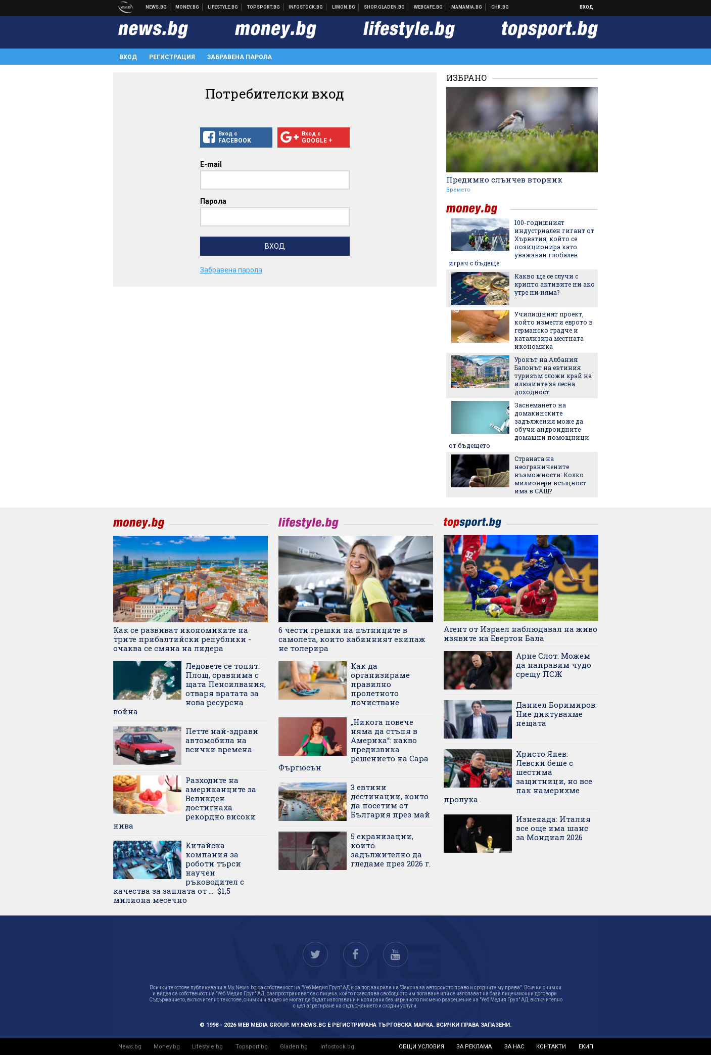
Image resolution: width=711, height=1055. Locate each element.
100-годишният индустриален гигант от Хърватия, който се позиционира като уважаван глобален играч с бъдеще (521, 242)
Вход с (236, 137)
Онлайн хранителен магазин (384, 7)
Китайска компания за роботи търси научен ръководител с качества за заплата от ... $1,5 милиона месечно (178, 872)
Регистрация (172, 57)
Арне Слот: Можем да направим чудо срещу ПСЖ (553, 664)
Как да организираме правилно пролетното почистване (380, 684)
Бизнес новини (187, 7)
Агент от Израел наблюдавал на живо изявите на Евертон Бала (520, 633)
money (478, 209)
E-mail (211, 164)
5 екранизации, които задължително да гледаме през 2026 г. (391, 850)
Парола (213, 201)
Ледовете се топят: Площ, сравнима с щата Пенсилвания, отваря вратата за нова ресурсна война (189, 688)
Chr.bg (500, 7)
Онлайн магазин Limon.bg (344, 7)
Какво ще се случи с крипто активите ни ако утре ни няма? (554, 284)
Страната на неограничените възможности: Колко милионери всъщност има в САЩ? (550, 474)
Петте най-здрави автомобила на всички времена (221, 740)
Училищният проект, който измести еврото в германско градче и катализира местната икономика (553, 330)
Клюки (223, 7)
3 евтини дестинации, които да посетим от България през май (390, 801)
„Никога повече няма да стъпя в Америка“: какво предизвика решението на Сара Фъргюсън (353, 744)
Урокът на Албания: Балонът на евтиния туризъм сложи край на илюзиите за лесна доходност (553, 375)
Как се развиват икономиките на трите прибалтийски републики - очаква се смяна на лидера (182, 639)
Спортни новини (263, 7)
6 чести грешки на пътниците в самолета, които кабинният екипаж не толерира (351, 639)
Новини (156, 7)
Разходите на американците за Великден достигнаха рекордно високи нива (184, 802)
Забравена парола (239, 57)
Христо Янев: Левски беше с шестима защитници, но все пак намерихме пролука (518, 776)
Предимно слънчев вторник (504, 179)
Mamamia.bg (467, 7)
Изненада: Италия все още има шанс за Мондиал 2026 (553, 828)
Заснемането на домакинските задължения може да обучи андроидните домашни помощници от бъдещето (519, 425)
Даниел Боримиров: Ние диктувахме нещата (556, 713)
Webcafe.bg (428, 7)
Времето (458, 190)
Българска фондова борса (306, 7)
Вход (586, 7)
